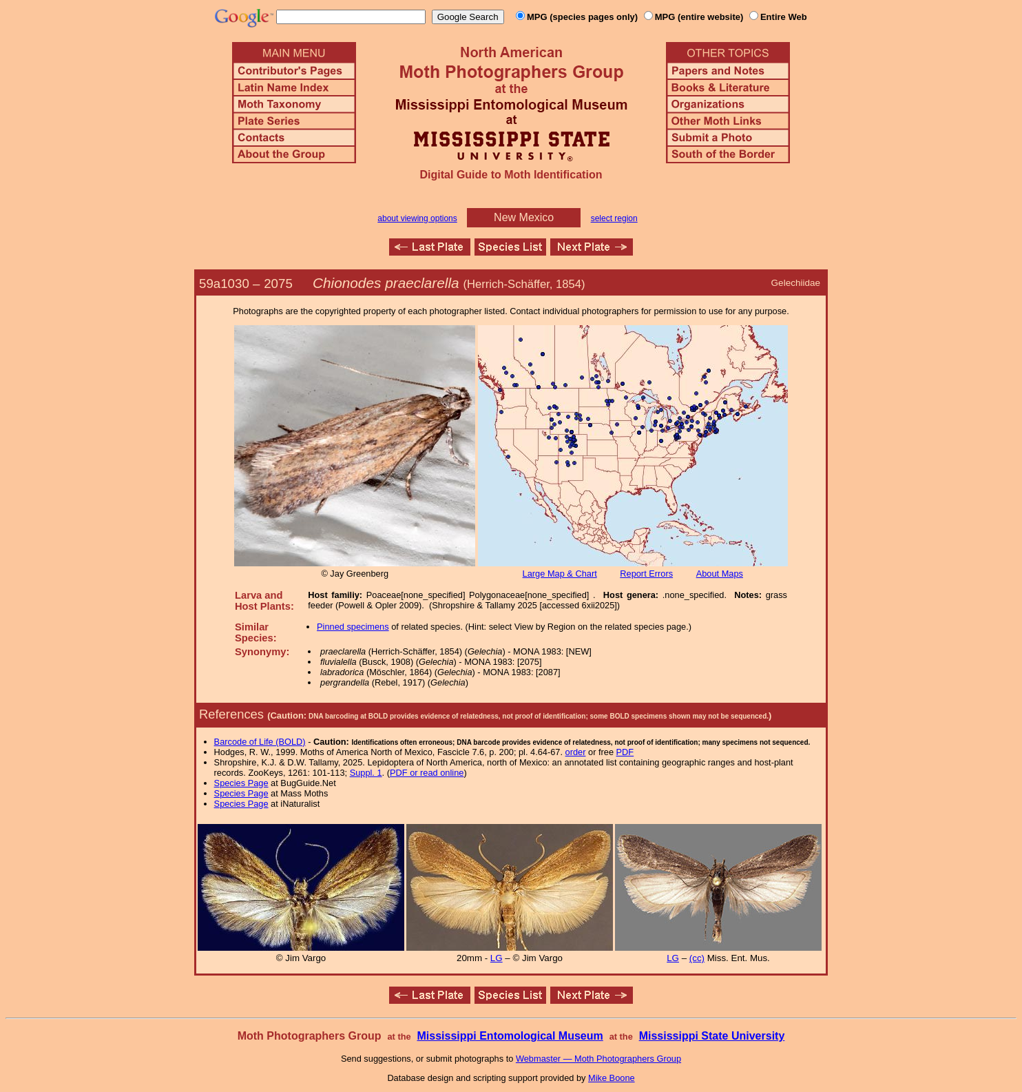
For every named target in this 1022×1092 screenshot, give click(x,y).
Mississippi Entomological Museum (510, 1036)
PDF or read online (426, 773)
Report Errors (646, 573)
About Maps (719, 573)
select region (614, 218)
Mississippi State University (712, 1036)
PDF (625, 752)
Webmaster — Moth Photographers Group (598, 1058)
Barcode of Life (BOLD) (260, 741)
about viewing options (417, 218)
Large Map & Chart (560, 573)
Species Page (241, 783)
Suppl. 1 (366, 773)
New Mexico (524, 217)
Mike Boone (611, 1078)
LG (496, 958)
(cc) (697, 958)
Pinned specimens (353, 626)
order (575, 752)
